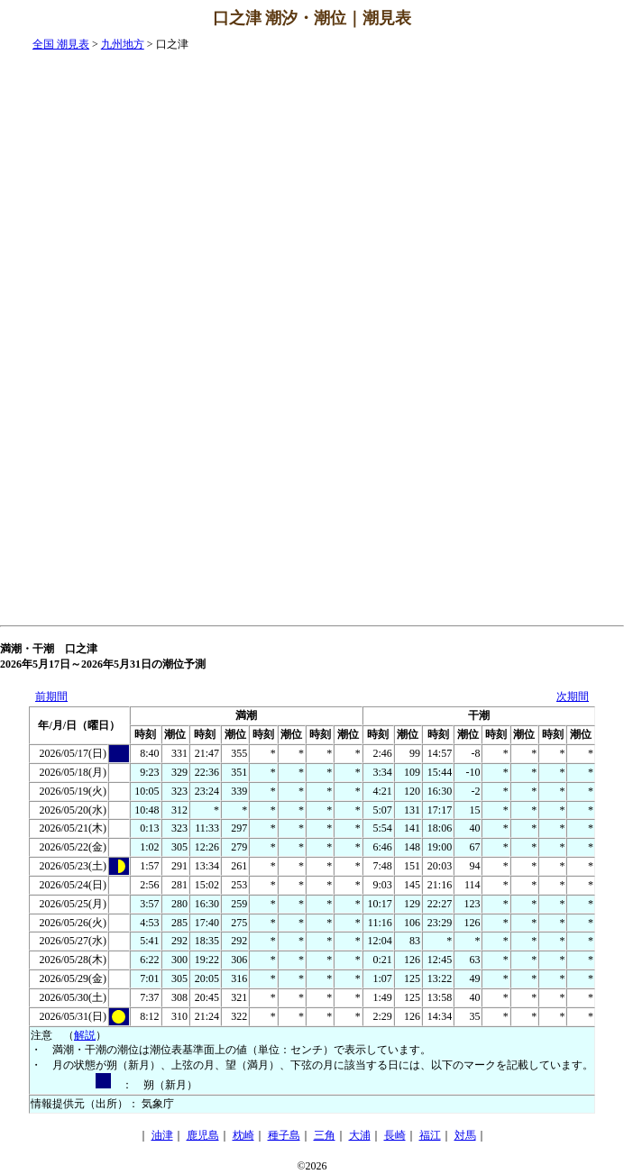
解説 (85, 1035)
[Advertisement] (552, 307)
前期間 (51, 696)
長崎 (395, 1135)
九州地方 (122, 44)
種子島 (284, 1135)
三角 (324, 1135)
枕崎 (243, 1135)
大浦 (360, 1135)
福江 (430, 1135)
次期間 (572, 696)
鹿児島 (203, 1135)
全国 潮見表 (60, 44)
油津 (162, 1135)
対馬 (465, 1135)
